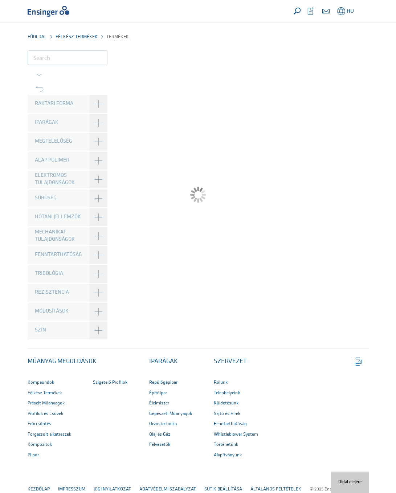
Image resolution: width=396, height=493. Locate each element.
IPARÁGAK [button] (163, 361)
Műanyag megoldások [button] (62, 361)
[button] (361, 11)
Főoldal (37, 36)
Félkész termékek (77, 36)
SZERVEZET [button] (230, 361)
